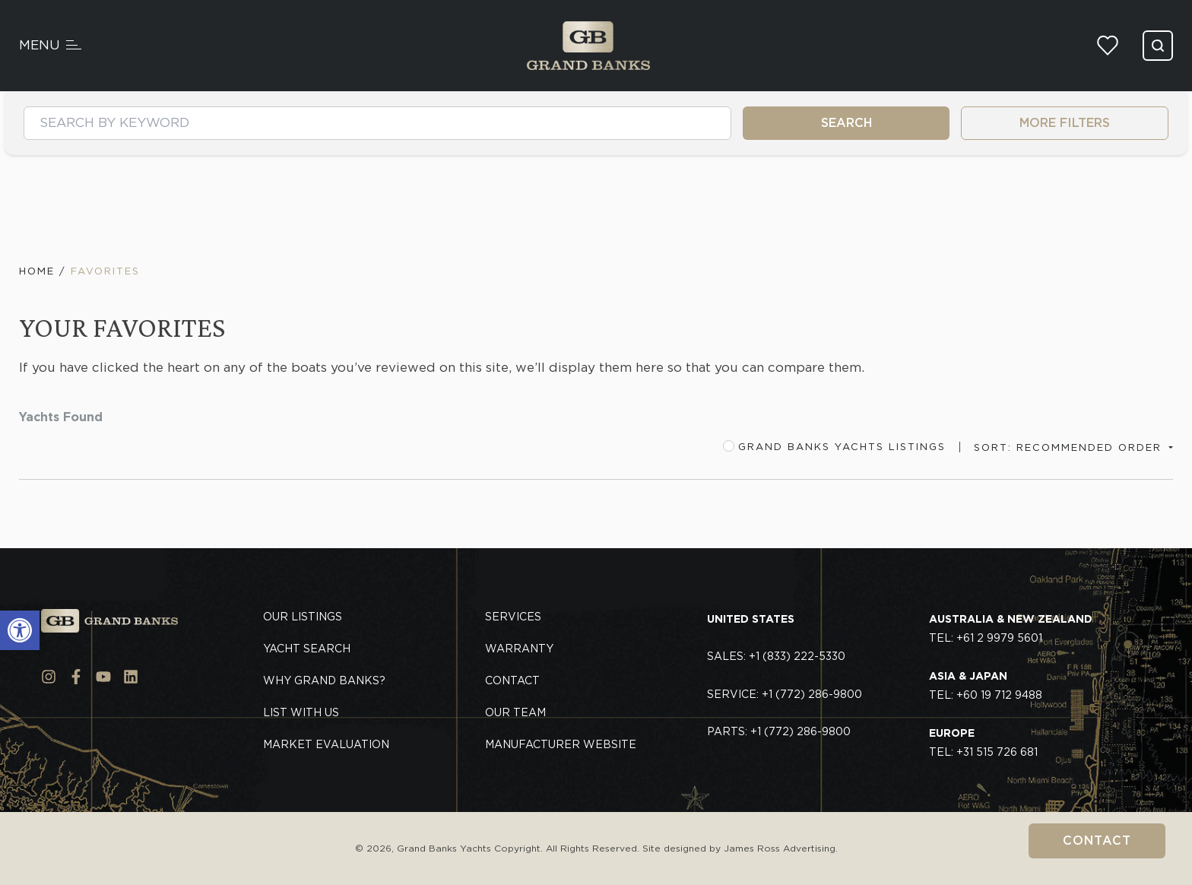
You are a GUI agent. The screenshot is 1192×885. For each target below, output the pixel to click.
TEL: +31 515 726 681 (983, 743)
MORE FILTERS (1064, 123)
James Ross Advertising (779, 848)
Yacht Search (306, 648)
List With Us (301, 712)
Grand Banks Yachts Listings (834, 446)
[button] (20, 630)
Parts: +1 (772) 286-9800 (779, 731)
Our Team (515, 712)
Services (513, 617)
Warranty (519, 648)
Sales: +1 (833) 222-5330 (776, 656)
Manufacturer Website (560, 744)
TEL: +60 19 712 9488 (985, 686)
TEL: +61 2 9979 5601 (1010, 629)
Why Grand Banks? (324, 680)
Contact (1097, 840)
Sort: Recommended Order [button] (1070, 447)
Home (37, 271)
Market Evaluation (326, 744)
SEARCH (846, 123)
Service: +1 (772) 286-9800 (784, 694)
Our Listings (302, 617)
